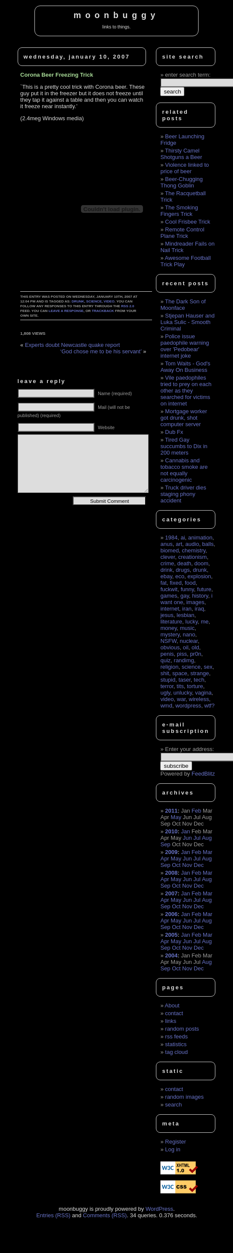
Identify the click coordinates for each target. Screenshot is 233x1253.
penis (167, 654)
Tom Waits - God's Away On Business (185, 366)
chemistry (193, 550)
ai (182, 537)
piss (182, 654)
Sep (165, 844)
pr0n (195, 654)
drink (166, 570)
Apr (164, 858)
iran (187, 608)
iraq (199, 608)
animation (200, 537)
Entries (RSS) (53, 1215)
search (173, 1104)
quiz (165, 660)
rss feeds (176, 1036)
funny (187, 589)
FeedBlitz (203, 773)
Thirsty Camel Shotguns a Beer (181, 153)
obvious (170, 647)
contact (174, 1013)
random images (184, 1097)
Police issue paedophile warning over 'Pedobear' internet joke (184, 346)
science (94, 301)
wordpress (188, 705)
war (181, 699)
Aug (207, 838)
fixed (175, 583)
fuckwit (168, 589)
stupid (167, 679)
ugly (165, 692)
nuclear (189, 641)
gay (184, 595)
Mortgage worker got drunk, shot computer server (183, 417)
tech (199, 679)
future (204, 589)
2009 (171, 852)
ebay (166, 576)
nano (189, 634)
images (195, 602)
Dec (199, 865)
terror (166, 686)
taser (184, 679)
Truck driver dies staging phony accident (183, 494)
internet (169, 608)
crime (167, 563)
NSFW (168, 641)
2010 (171, 831)
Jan (185, 831)
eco (179, 576)
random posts (182, 1028)
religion (169, 667)
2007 (171, 893)
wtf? (209, 705)
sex (208, 667)
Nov (187, 865)
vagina (203, 692)
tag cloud (176, 1052)
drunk (77, 301)
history (200, 595)
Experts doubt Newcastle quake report (72, 345)
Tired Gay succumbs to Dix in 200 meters (183, 446)
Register (175, 1141)
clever (167, 557)
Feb (196, 810)
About (172, 1005)
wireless (199, 699)
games (168, 595)
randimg (184, 660)
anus (166, 544)
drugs (183, 570)
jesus (166, 615)
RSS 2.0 (127, 306)
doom (201, 563)
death (184, 563)
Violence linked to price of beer (184, 168)
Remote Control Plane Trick (182, 232)
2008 (171, 873)
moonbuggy (116, 15)
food (190, 583)
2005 (171, 935)
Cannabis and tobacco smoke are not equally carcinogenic (184, 470)
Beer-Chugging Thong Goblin (181, 182)
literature (171, 621)
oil (186, 647)
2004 (171, 955)
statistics (175, 1044)
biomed (169, 550)
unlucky (183, 692)
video (109, 301)
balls (208, 544)
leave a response (66, 311)
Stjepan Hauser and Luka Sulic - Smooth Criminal (187, 322)
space (179, 673)
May (176, 817)
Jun (187, 838)
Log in (172, 1149)
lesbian (185, 615)
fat (163, 583)
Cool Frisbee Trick (187, 221)
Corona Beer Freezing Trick (56, 75)
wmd (166, 705)
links (170, 1021)
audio (192, 544)
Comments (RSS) (105, 1215)
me (204, 621)
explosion (199, 576)
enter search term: (188, 75)
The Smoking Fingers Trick (179, 210)
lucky (191, 621)
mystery (170, 634)
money (168, 628)
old (195, 647)
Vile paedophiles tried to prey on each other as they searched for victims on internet (185, 390)
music (187, 628)
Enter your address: (189, 749)
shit (164, 673)
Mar (207, 852)
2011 (171, 810)
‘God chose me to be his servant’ (101, 351)
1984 (171, 537)
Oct (176, 865)
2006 (171, 914)
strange (199, 673)
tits (180, 686)
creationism (192, 557)
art (179, 544)
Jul (197, 838)
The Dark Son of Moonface (182, 304)
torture (195, 686)
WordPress (159, 1209)
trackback (103, 311)
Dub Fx (174, 432)
